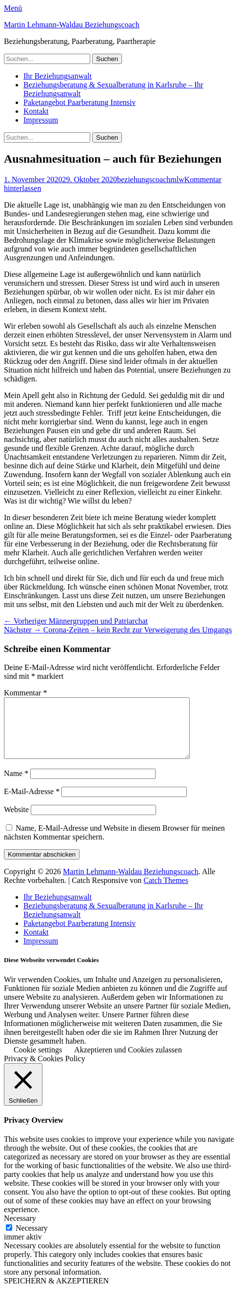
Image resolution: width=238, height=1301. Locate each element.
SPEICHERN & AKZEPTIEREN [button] (56, 1292)
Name (16, 785)
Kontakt (36, 111)
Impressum (40, 120)
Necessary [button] (20, 1230)
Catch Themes (165, 892)
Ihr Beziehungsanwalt (57, 76)
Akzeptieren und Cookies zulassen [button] (128, 1061)
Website (16, 821)
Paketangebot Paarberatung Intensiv (79, 102)
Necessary (32, 1240)
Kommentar (25, 693)
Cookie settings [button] (38, 1061)
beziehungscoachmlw (150, 179)
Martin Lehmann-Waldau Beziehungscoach (71, 25)
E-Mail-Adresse (32, 803)
